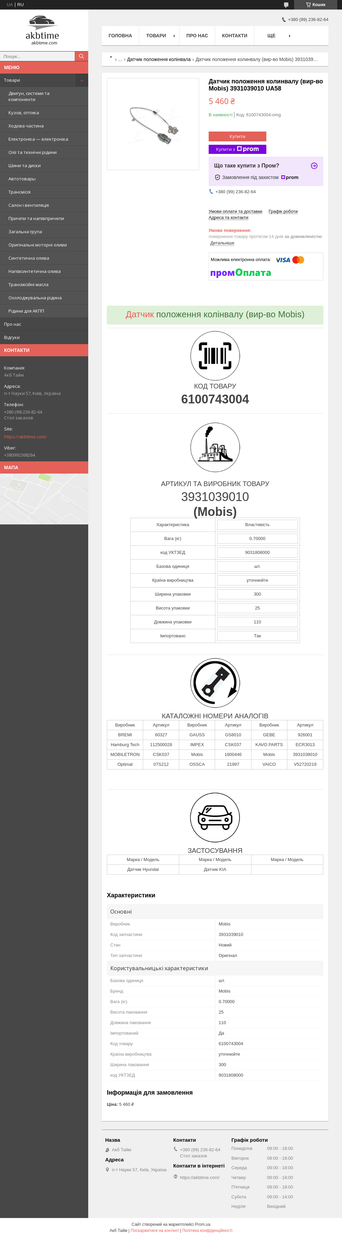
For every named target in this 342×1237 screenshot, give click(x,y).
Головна (120, 35)
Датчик (140, 314)
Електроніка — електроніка (38, 139)
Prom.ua (202, 1224)
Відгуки (12, 337)
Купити (237, 136)
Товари (12, 80)
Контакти (234, 35)
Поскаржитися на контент (155, 1230)
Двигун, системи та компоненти (29, 96)
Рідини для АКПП (26, 311)
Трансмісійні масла (28, 284)
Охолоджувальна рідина (35, 298)
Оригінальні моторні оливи (37, 245)
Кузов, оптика (23, 112)
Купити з (237, 149)
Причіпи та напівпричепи (36, 218)
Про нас (12, 324)
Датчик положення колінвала (159, 59)
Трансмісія (19, 192)
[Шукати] (81, 56)
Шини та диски (24, 165)
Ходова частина (26, 126)
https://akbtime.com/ (25, 437)
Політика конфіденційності (207, 1230)
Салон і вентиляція (28, 205)
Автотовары (22, 179)
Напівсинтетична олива (34, 271)
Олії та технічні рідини (32, 152)
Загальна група (25, 231)
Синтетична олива (28, 258)
